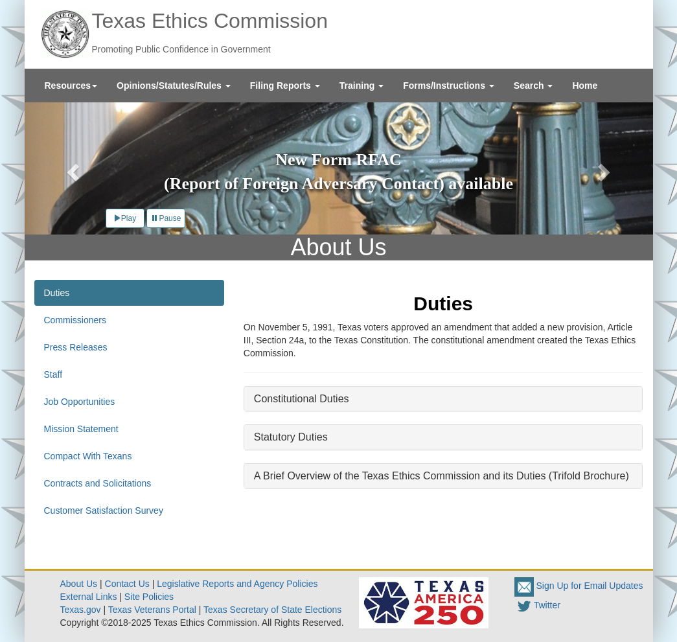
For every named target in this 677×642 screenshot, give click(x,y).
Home (584, 85)
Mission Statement (81, 429)
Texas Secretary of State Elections (272, 609)
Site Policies (149, 596)
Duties (57, 293)
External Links (88, 596)
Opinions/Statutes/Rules (174, 85)
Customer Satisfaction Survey (103, 510)
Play (124, 218)
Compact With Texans (88, 456)
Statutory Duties (291, 436)
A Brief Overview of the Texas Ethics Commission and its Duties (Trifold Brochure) (441, 475)
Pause (166, 218)
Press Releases (76, 347)
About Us (79, 584)
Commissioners (75, 320)
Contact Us (127, 584)
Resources (71, 85)
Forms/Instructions (448, 85)
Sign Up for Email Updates (578, 585)
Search (533, 85)
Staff (53, 374)
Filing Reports (285, 85)
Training (361, 85)
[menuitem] (71, 85)
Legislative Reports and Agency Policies (237, 584)
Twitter (537, 605)
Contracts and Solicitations (98, 483)
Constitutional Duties (301, 398)
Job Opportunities (79, 401)
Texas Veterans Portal (152, 609)
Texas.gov (80, 609)
